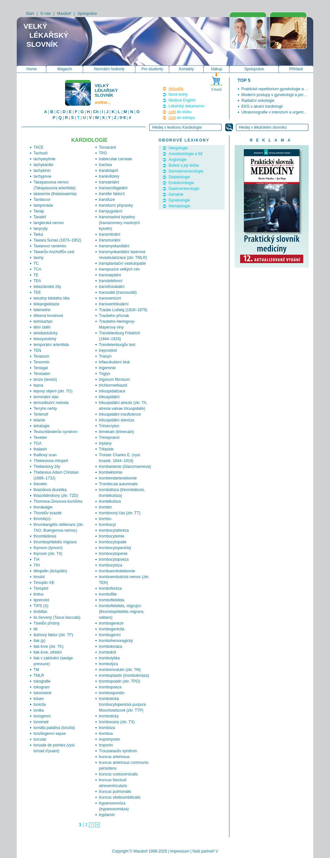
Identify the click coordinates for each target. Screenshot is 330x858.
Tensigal (41, 368)
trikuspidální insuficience (120, 414)
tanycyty (41, 228)
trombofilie (108, 594)
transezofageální (113, 188)
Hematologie (179, 206)
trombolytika (109, 658)
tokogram (42, 687)
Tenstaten (42, 373)
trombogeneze (111, 623)
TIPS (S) (41, 606)
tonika (39, 710)
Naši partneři (203, 851)
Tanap (39, 211)
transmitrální (109, 234)
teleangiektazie (46, 304)
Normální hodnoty (109, 69)
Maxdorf (64, 13)
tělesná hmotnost (48, 315)
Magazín (64, 69)
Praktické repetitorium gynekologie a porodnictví (282, 89)
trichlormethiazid (113, 385)
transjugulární (110, 211)
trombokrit (107, 652)
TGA (38, 443)
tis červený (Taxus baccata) (57, 617)
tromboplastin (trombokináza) (124, 675)
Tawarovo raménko (50, 246)
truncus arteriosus (114, 756)
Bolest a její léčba (184, 165)
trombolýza (108, 664)
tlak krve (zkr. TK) (48, 646)
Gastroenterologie (184, 188)
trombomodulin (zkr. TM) (120, 669)
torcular (40, 739)
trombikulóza (110, 501)
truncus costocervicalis (118, 774)
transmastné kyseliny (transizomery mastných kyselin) (119, 223)
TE (36, 275)
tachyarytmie (44, 159)
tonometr (41, 722)
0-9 (123, 117)
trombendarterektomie (118, 478)
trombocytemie (111, 536)
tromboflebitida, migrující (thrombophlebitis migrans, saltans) (121, 612)
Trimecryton (109, 426)
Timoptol (41, 588)
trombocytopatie (112, 542)
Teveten (40, 437)
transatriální (109, 182)
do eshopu (182, 117)
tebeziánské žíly (47, 286)
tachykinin (42, 170)
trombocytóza (110, 565)
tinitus (39, 594)
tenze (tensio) (45, 379)
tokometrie (43, 693)
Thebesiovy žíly (47, 466)
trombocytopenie (113, 553)
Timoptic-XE (44, 582)
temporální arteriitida (51, 344)
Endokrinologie (181, 183)
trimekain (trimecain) (116, 431)
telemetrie (42, 310)
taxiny (39, 257)
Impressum (179, 851)
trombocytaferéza (114, 530)
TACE (39, 147)
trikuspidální (109, 397)
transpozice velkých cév (119, 269)
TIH (37, 565)
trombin (105, 507)
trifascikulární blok (114, 362)
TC (36, 263)
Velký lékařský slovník (107, 94)
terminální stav (46, 397)
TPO (103, 153)
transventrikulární (114, 304)
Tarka (38, 234)
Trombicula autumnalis (118, 484)
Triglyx (104, 373)
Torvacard (107, 147)
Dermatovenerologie (186, 171)
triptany (105, 443)
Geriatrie (176, 194)
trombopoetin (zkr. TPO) (119, 681)
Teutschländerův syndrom (56, 431)
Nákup (216, 69)
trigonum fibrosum (114, 379)
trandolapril (108, 170)
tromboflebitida (111, 600)
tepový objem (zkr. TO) (53, 391)
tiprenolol (41, 600)
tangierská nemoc (49, 223)
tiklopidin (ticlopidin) (50, 571)
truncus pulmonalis (115, 791)
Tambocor (42, 199)
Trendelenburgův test (117, 344)
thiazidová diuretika (50, 490)
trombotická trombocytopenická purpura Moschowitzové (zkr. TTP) (122, 704)
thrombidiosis (45, 536)
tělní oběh (42, 327)
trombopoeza (110, 687)
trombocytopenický (115, 548)
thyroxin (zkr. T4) (48, 553)
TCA (37, 269)
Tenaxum (41, 356)
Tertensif (41, 414)
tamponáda (43, 205)
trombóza (107, 727)
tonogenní (42, 716)
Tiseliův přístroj (46, 623)
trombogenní (110, 635)
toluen (39, 698)
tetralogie (41, 426)
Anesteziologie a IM (185, 154)
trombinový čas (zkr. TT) (119, 513)
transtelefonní (110, 281)
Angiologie (178, 159)
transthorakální (111, 286)
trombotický (109, 716)
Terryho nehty (45, 408)
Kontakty (186, 69)
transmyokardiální (114, 246)
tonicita (40, 704)
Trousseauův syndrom (118, 751)
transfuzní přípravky (116, 205)
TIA (37, 559)
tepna (38, 385)
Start (30, 13)
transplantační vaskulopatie (122, 263)
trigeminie (107, 368)
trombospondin (111, 693)
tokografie (42, 681)
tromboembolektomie (117, 571)
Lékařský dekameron (186, 106)
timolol (39, 577)
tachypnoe (42, 176)
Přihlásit (296, 69)
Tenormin (41, 362)
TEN (37, 350)
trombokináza (110, 646)
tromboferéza (110, 588)
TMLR (39, 675)
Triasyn (105, 356)
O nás (45, 13)
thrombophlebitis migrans (55, 542)
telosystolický (45, 339)
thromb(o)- (43, 519)
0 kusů (216, 89)
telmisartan (43, 321)
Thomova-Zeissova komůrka (58, 501)
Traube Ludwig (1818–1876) (123, 310)
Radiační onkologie (257, 100)
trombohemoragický (116, 640)
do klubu (180, 112)
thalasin (40, 449)
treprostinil (108, 350)
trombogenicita (111, 629)
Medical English (182, 100)
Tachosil (40, 153)
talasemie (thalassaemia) (55, 194)
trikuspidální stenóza (116, 420)
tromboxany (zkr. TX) (117, 722)
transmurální (110, 240)
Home (31, 69)
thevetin (40, 484)
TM (36, 669)
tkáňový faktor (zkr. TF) (53, 635)
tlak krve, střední (48, 652)
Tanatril (40, 217)
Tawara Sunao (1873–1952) (57, 240)
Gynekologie (179, 200)
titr (36, 629)
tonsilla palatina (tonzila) (54, 727)
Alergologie (178, 148)
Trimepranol (109, 437)
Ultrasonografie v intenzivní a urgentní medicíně (282, 112)
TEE (37, 292)
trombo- (105, 519)
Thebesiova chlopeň (51, 461)
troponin (106, 745)
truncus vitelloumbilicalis (120, 797)
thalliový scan (45, 455)
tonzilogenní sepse (50, 733)
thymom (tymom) (48, 548)
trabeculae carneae (115, 159)
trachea (105, 165)
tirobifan (40, 611)
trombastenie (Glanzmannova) (125, 466)
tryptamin (107, 815)
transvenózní (110, 298)
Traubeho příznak (114, 315)
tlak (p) (39, 640)
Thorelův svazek (48, 513)
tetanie (39, 420)
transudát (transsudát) (118, 292)
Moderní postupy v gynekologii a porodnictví (279, 95)
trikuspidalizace (112, 391)
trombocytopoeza (114, 559)
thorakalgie (43, 507)
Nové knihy (178, 94)
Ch (96, 111)
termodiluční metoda (51, 402)
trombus (106, 733)
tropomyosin (109, 739)
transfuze (107, 199)
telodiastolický (46, 333)
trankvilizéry (109, 176)
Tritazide (106, 449)
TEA (37, 281)
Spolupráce (87, 13)
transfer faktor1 (112, 194)
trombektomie (110, 472)
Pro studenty (152, 69)
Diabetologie (179, 177)
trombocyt (107, 524)
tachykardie (43, 165)
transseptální (110, 275)
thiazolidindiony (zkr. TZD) (56, 495)
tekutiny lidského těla (51, 298)
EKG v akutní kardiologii (262, 106)
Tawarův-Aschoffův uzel (54, 252)
